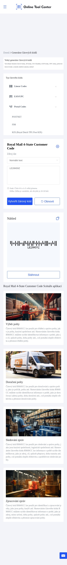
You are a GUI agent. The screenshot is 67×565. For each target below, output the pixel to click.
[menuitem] (33, 86)
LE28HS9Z (33, 175)
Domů (6, 52)
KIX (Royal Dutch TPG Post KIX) (27, 132)
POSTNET (17, 117)
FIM (14, 124)
